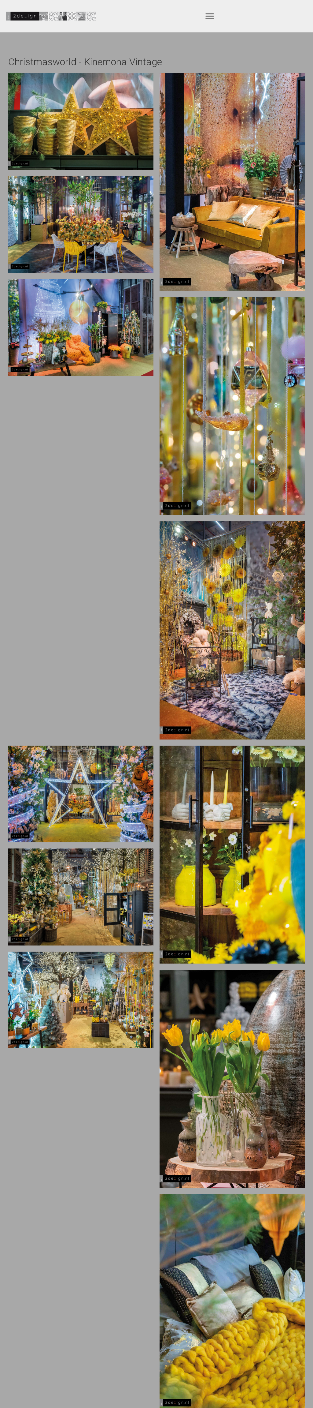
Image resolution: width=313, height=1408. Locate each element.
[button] (210, 16)
